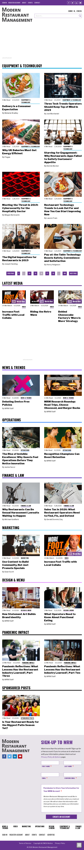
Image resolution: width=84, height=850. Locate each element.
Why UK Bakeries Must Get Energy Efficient (19, 152)
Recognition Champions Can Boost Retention (62, 455)
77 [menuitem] (47, 273)
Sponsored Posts (27, 718)
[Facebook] (68, 2)
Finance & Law (26, 505)
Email (44, 778)
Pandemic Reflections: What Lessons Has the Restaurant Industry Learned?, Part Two (62, 669)
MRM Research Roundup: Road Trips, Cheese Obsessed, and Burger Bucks (62, 404)
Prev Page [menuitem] (10, 273)
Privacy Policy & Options (51, 757)
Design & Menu (26, 610)
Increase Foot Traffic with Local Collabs (13, 315)
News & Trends (26, 398)
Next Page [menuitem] (73, 273)
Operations (25, 450)
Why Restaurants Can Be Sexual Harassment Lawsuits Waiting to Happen (20, 512)
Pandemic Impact (28, 662)
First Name (46, 766)
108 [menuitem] (65, 273)
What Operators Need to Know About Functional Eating (60, 617)
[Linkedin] (76, 2)
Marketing (25, 558)
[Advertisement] (42, 41)
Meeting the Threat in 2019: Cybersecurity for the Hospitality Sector (20, 208)
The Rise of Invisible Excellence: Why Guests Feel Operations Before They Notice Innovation (20, 458)
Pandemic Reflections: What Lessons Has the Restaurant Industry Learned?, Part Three (20, 671)
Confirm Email (69, 778)
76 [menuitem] (41, 273)
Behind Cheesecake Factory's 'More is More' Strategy (69, 316)
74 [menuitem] (29, 273)
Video (24, 306)
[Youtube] (80, 2)
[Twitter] (72, 2)
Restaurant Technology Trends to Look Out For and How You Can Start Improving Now (62, 209)
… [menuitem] (23, 273)
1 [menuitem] (18, 273)
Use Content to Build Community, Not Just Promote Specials (15, 565)
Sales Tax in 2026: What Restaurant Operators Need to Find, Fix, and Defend (62, 512)
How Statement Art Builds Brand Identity (19, 616)
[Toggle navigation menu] (79, 845)
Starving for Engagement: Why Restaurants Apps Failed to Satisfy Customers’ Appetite (63, 157)
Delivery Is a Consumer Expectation (16, 108)
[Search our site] (56, 16)
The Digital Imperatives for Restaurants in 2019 (19, 259)
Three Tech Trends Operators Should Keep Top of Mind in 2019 (63, 107)
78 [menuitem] (53, 273)
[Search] (80, 16)
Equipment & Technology (25, 101)
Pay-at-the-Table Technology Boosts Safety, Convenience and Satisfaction (62, 257)
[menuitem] (4, 2)
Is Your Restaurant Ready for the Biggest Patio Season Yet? (20, 725)
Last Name (68, 766)
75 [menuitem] (35, 273)
